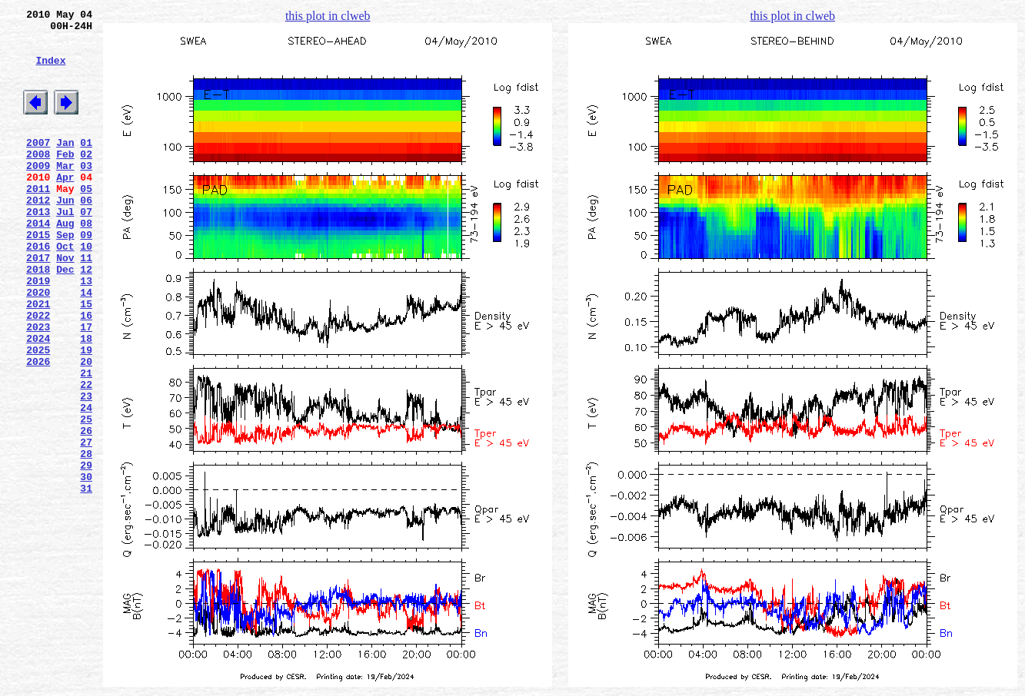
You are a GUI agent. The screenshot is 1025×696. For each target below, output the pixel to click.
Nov (65, 303)
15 (86, 359)
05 (86, 220)
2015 (38, 276)
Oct (65, 290)
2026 (38, 428)
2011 (38, 220)
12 (86, 317)
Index (50, 71)
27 (86, 525)
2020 (38, 345)
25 (86, 497)
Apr (65, 207)
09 (86, 276)
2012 (38, 234)
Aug (65, 262)
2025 (38, 414)
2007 (38, 165)
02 (86, 179)
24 (86, 483)
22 (86, 455)
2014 (38, 262)
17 (86, 386)
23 (86, 469)
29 (86, 552)
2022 (38, 372)
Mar (65, 193)
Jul (65, 248)
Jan (65, 165)
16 (86, 372)
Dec (65, 317)
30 (86, 566)
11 (86, 303)
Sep (65, 276)
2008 (38, 179)
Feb (65, 179)
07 (86, 248)
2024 (38, 400)
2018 (38, 317)
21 (86, 442)
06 (86, 234)
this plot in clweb (328, 15)
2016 (38, 290)
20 (86, 428)
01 (86, 165)
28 (86, 538)
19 (86, 414)
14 (86, 345)
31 (86, 580)
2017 (38, 303)
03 (86, 193)
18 (86, 400)
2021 (38, 359)
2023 (38, 386)
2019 (38, 331)
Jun (65, 234)
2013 (38, 248)
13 (86, 331)
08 (86, 262)
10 (86, 290)
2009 (38, 193)
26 (86, 511)
